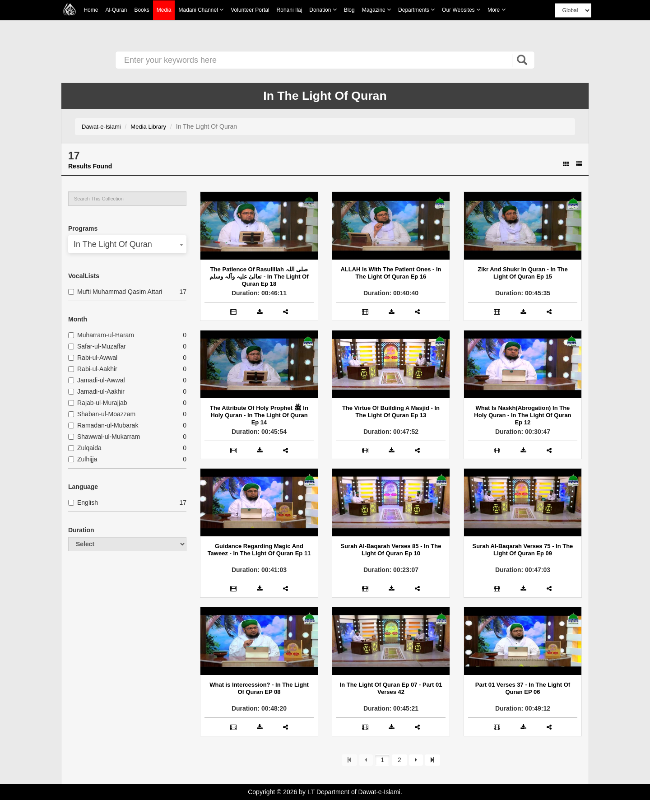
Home (91, 10)
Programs (83, 228)
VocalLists (83, 275)
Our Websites (461, 9)
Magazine (376, 9)
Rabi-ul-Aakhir (92, 368)
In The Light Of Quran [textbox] (113, 244)
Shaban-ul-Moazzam (101, 414)
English (83, 502)
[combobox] (127, 244)
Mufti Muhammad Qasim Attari (115, 291)
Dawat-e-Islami (101, 126)
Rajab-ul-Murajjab (97, 402)
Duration (81, 530)
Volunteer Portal (250, 10)
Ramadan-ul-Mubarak (103, 425)
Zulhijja (82, 459)
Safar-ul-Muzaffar (97, 346)
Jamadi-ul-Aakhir (96, 391)
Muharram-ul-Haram (101, 335)
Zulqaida (85, 447)
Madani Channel (200, 9)
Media (164, 10)
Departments (416, 9)
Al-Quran (116, 10)
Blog (349, 10)
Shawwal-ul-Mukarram (104, 436)
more (497, 9)
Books (141, 10)
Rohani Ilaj (289, 10)
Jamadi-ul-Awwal (96, 380)
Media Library (148, 126)
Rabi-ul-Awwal (92, 357)
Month (77, 319)
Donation (322, 9)
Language (83, 486)
